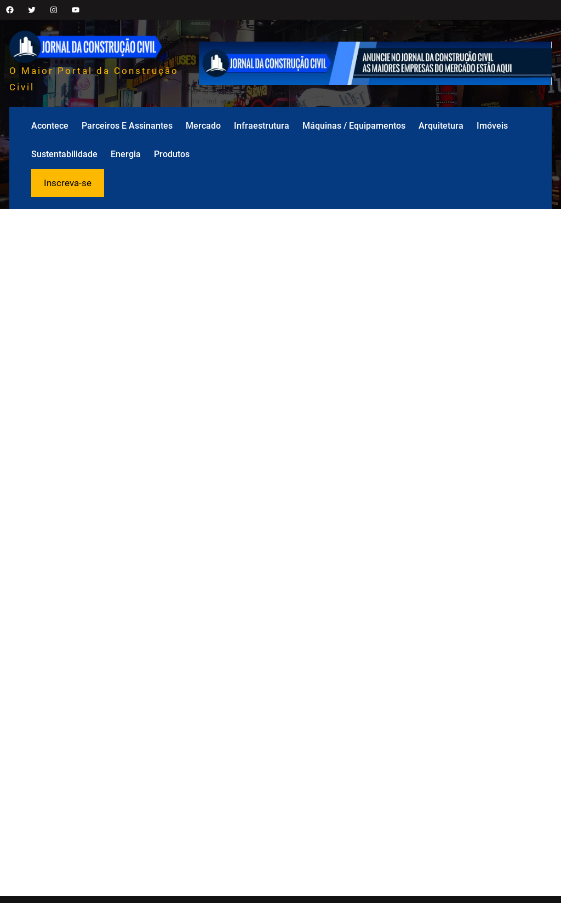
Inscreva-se (67, 182)
